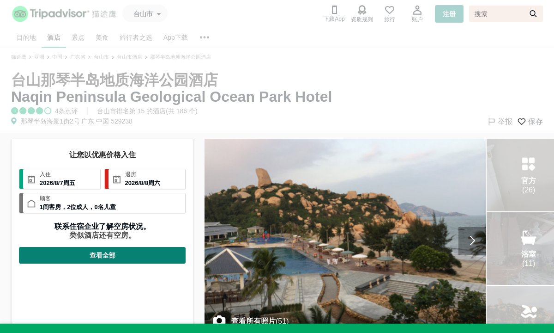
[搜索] (506, 14)
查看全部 (102, 255)
